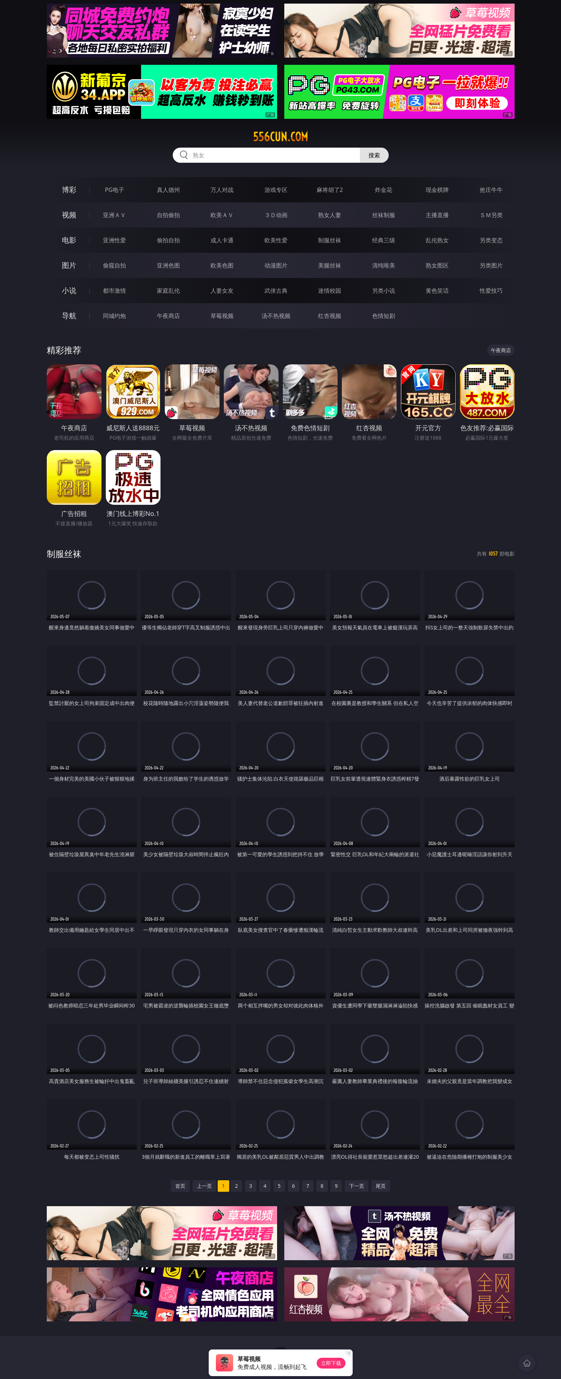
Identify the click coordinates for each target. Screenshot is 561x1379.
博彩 (69, 189)
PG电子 (114, 190)
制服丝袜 (329, 240)
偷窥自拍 (114, 265)
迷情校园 (329, 291)
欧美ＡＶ (222, 215)
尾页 (381, 1185)
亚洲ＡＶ (114, 215)
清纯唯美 (383, 265)
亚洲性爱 (114, 240)
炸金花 (383, 190)
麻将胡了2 (330, 190)
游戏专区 (276, 190)
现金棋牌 (437, 190)
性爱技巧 (491, 291)
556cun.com (280, 137)
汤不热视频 (276, 316)
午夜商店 (168, 316)
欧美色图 (222, 265)
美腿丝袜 (329, 265)
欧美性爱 (276, 240)
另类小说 (383, 291)
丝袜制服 (383, 215)
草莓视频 (222, 316)
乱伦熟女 (437, 240)
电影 (69, 240)
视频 (69, 215)
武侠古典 (276, 291)
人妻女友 (222, 291)
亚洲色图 (168, 265)
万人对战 (222, 190)
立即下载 (331, 1363)
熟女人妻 (329, 215)
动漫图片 (276, 265)
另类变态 (491, 240)
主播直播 (437, 215)
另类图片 (491, 265)
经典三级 (383, 240)
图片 (69, 265)
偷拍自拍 (168, 240)
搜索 (374, 155)
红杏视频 (329, 316)
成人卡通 (222, 240)
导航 (69, 315)
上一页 (204, 1185)
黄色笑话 (437, 291)
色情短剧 (383, 316)
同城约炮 (114, 316)
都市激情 (114, 291)
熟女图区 (437, 265)
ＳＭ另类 (491, 215)
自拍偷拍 (168, 215)
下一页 (356, 1185)
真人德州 (168, 190)
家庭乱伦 (168, 291)
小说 (69, 290)
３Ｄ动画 (276, 215)
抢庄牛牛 (491, 190)
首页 (180, 1185)
